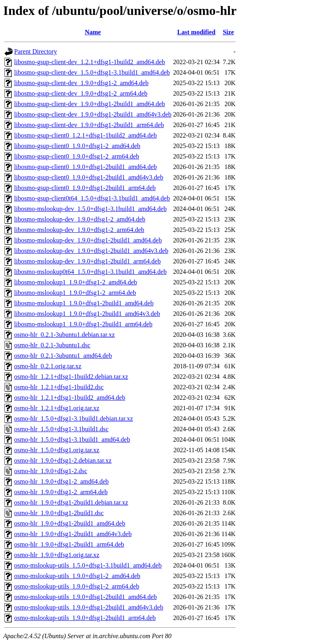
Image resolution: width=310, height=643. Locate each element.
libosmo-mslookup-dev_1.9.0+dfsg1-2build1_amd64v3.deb (91, 250)
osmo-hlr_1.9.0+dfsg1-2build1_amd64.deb (69, 523)
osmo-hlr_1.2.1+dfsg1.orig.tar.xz (56, 408)
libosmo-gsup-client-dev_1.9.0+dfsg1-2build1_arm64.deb (89, 124)
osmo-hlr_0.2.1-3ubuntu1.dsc (52, 345)
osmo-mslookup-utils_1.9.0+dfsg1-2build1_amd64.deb (85, 596)
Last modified (196, 32)
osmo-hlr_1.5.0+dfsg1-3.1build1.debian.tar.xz (73, 418)
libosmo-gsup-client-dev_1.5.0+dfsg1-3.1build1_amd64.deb (92, 72)
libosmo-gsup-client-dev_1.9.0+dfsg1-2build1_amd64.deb (89, 103)
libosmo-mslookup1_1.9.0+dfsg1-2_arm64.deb (75, 292)
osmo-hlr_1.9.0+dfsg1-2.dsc (50, 471)
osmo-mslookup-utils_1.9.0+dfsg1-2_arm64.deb (76, 586)
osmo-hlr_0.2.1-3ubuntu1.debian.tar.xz (64, 334)
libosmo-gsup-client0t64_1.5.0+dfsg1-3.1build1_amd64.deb (92, 198)
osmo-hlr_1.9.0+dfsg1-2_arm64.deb (61, 492)
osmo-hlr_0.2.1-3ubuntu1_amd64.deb (63, 355)
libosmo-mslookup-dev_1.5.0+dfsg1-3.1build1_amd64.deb (90, 208)
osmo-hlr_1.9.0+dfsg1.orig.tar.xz (56, 554)
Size (228, 32)
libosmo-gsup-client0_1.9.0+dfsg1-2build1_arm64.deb (85, 187)
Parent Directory (35, 51)
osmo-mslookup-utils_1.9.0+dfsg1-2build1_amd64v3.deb (88, 607)
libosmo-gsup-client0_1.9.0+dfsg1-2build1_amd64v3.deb (88, 177)
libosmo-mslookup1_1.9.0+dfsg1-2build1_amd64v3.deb (87, 313)
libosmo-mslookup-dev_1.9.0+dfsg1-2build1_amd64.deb (88, 240)
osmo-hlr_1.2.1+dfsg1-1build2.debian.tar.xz (71, 376)
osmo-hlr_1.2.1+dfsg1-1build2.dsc (59, 387)
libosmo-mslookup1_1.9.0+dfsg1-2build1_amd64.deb (83, 303)
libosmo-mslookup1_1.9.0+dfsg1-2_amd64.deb (75, 282)
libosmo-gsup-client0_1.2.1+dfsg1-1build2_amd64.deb (85, 135)
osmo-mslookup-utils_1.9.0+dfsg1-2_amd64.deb (77, 575)
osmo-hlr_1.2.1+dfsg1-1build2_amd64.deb (69, 397)
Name (93, 32)
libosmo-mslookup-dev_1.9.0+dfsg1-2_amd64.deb (79, 219)
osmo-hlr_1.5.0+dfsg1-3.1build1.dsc (61, 429)
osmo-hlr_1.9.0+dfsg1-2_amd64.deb (61, 481)
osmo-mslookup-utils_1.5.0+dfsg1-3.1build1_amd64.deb (87, 565)
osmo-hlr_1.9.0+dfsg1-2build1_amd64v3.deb (73, 533)
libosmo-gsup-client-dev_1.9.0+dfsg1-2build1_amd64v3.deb (93, 114)
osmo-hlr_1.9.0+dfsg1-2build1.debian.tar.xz (71, 502)
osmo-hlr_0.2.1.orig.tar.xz (48, 366)
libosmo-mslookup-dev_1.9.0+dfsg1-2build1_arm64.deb (87, 261)
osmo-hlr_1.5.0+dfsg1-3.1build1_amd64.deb (72, 439)
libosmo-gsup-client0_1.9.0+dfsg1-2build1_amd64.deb (85, 166)
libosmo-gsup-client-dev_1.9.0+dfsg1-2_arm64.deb (80, 93)
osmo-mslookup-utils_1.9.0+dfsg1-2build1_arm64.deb (85, 617)
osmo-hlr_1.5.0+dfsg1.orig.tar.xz (56, 450)
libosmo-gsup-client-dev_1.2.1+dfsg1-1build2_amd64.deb (89, 61)
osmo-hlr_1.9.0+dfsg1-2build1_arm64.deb (69, 544)
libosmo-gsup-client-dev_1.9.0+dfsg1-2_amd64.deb (81, 82)
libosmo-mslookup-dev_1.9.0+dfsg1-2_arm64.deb (79, 229)
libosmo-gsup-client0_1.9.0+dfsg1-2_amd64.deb (77, 145)
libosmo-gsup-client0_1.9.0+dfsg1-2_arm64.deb (76, 156)
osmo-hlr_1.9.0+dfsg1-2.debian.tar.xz (62, 460)
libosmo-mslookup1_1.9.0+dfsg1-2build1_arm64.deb (83, 324)
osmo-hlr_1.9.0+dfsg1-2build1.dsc (59, 512)
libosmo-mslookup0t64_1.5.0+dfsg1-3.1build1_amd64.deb (90, 271)
